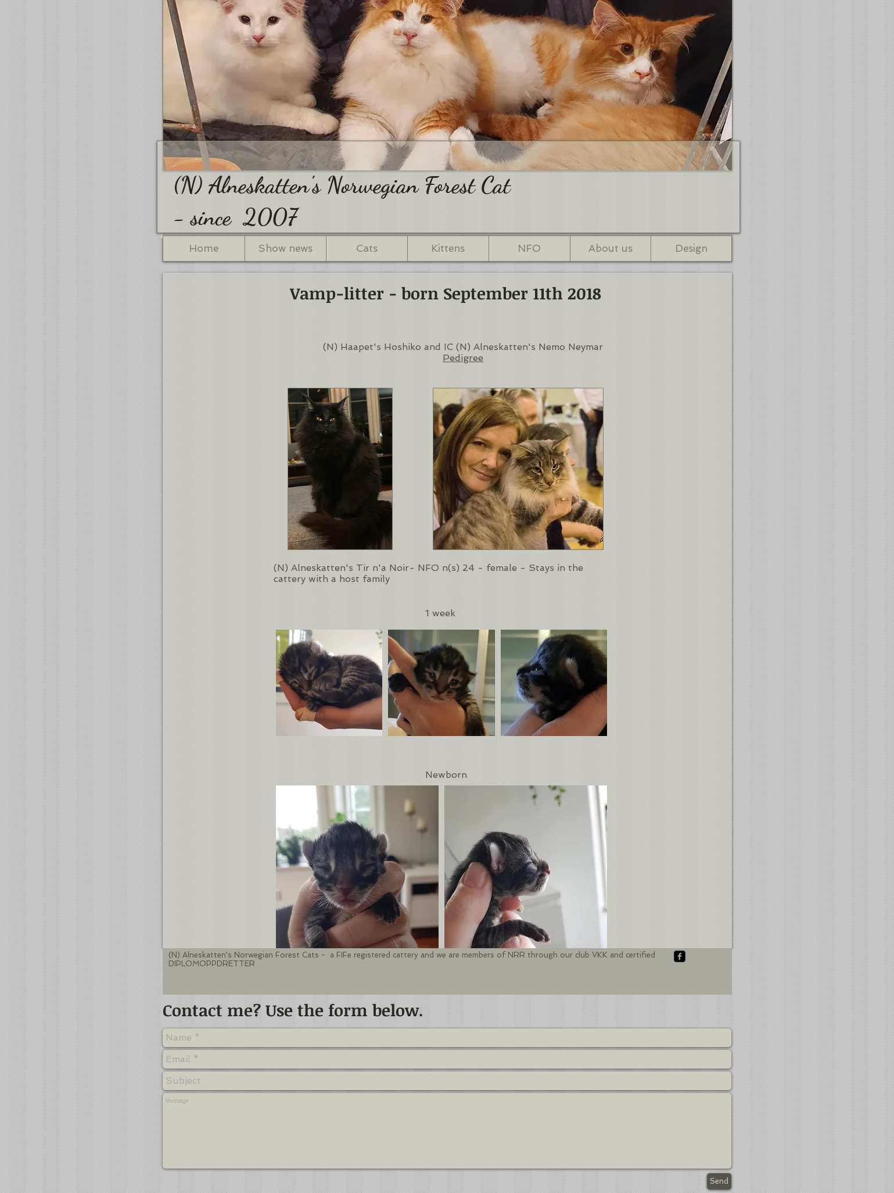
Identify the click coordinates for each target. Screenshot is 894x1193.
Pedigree (463, 357)
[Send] (719, 1181)
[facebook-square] (679, 956)
